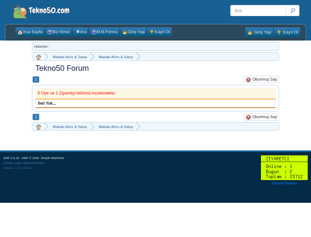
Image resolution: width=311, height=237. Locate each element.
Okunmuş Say (261, 79)
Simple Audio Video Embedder (24, 163)
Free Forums (25, 168)
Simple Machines (52, 158)
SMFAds (8, 168)
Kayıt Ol (287, 32)
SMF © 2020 (30, 158)
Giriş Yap (259, 32)
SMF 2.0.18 (11, 158)
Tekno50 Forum (62, 68)
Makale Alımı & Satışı (70, 57)
